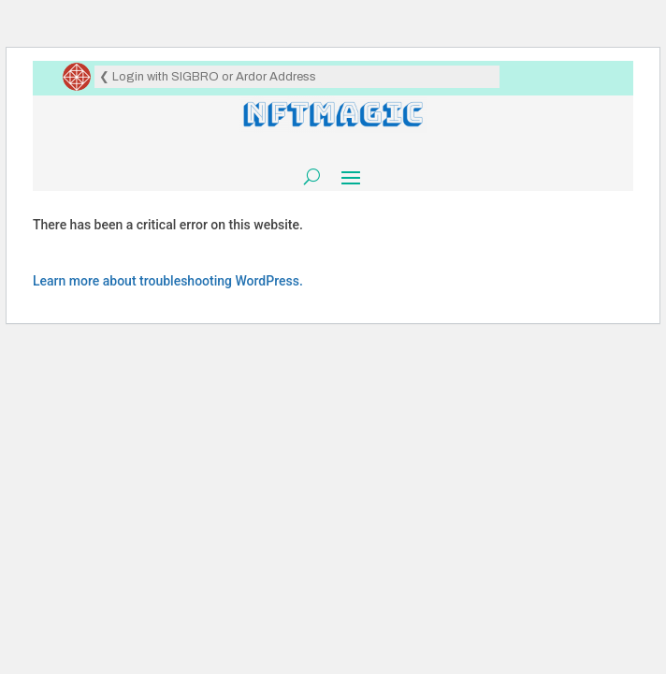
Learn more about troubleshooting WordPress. (168, 280)
